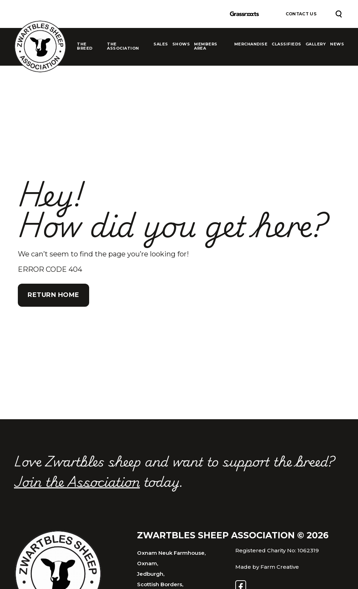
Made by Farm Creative (267, 566)
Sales (160, 44)
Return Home (53, 295)
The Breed (85, 46)
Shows (181, 44)
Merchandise (251, 44)
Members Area (205, 46)
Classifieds (286, 44)
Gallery (316, 44)
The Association (123, 46)
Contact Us (301, 14)
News (337, 44)
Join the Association (77, 481)
